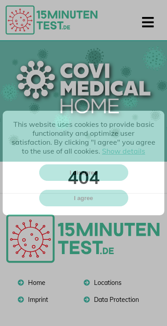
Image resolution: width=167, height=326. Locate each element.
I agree (83, 198)
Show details (123, 150)
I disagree (83, 172)
